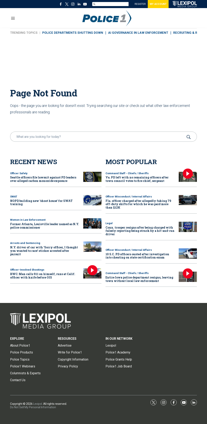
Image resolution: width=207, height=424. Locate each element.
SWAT (13, 196)
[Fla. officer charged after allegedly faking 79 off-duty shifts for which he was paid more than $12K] (188, 200)
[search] (97, 137)
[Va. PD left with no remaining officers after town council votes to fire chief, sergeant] (188, 177)
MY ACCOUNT (158, 4)
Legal (109, 223)
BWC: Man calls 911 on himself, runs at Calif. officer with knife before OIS (42, 275)
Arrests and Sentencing (25, 243)
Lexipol (37, 403)
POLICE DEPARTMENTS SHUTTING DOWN (72, 33)
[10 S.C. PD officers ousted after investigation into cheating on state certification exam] (188, 253)
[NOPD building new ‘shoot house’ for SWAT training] (92, 200)
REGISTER (140, 4)
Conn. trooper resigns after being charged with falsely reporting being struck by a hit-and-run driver (140, 231)
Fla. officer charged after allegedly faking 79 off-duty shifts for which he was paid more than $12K (138, 204)
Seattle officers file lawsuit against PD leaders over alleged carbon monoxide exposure (43, 179)
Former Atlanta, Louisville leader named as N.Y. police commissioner (44, 225)
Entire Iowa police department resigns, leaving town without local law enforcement (139, 279)
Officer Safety (18, 173)
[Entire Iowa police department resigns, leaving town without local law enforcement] (188, 277)
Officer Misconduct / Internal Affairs (129, 196)
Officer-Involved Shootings (27, 269)
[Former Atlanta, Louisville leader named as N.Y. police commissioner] (92, 223)
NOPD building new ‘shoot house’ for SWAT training (41, 202)
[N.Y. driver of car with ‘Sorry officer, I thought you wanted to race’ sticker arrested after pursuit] (92, 247)
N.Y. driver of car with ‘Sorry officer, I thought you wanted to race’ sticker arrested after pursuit (44, 250)
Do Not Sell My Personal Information (33, 407)
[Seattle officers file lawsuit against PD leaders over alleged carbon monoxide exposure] (92, 177)
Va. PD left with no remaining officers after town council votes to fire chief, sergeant (137, 179)
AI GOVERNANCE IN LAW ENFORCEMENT (138, 33)
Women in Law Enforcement (27, 219)
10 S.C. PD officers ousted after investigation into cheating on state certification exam (137, 255)
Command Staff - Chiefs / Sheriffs (127, 173)
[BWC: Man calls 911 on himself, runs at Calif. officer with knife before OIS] (92, 273)
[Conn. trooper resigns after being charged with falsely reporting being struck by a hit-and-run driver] (188, 227)
